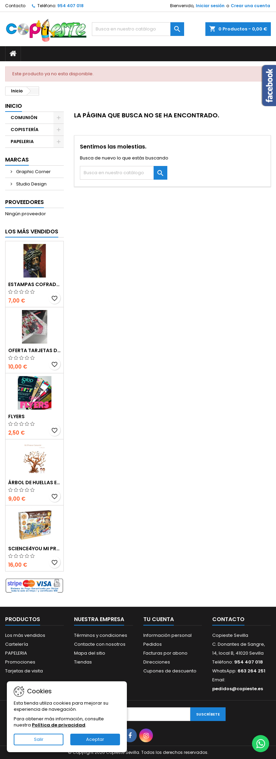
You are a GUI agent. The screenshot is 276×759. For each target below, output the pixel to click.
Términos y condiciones (100, 635)
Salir (39, 739)
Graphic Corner (33, 171)
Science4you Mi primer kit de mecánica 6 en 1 (34, 548)
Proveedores (24, 202)
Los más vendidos (31, 231)
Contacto (15, 6)
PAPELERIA (22, 141)
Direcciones (156, 662)
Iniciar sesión (210, 6)
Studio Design (31, 184)
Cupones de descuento (169, 671)
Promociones (20, 662)
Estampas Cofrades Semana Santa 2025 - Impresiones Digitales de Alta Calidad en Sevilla (34, 284)
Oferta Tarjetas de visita (34, 350)
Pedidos (152, 644)
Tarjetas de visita (24, 671)
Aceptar (95, 739)
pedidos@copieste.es (237, 688)
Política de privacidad (58, 725)
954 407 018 (70, 6)
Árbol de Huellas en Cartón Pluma (34, 482)
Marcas (17, 160)
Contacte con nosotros (99, 644)
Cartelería (16, 644)
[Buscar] (138, 29)
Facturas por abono (165, 653)
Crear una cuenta (250, 6)
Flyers (16, 416)
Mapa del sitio (89, 653)
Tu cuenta (158, 619)
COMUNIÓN (24, 117)
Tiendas (83, 662)
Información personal (167, 635)
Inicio (13, 106)
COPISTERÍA (24, 129)
